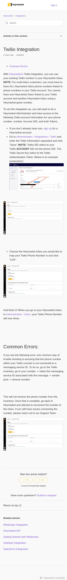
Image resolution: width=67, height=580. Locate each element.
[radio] (25, 480)
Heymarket (8, 16)
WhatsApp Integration (15, 524)
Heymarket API (11, 530)
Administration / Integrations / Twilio (36, 136)
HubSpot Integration (14, 542)
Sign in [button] (54, 5)
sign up (48, 128)
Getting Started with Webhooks (20, 536)
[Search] (33, 23)
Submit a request (46, 495)
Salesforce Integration (15, 549)
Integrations (21, 16)
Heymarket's (16, 74)
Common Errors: (18, 66)
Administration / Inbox (18, 314)
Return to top (12, 505)
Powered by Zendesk (54, 577)
